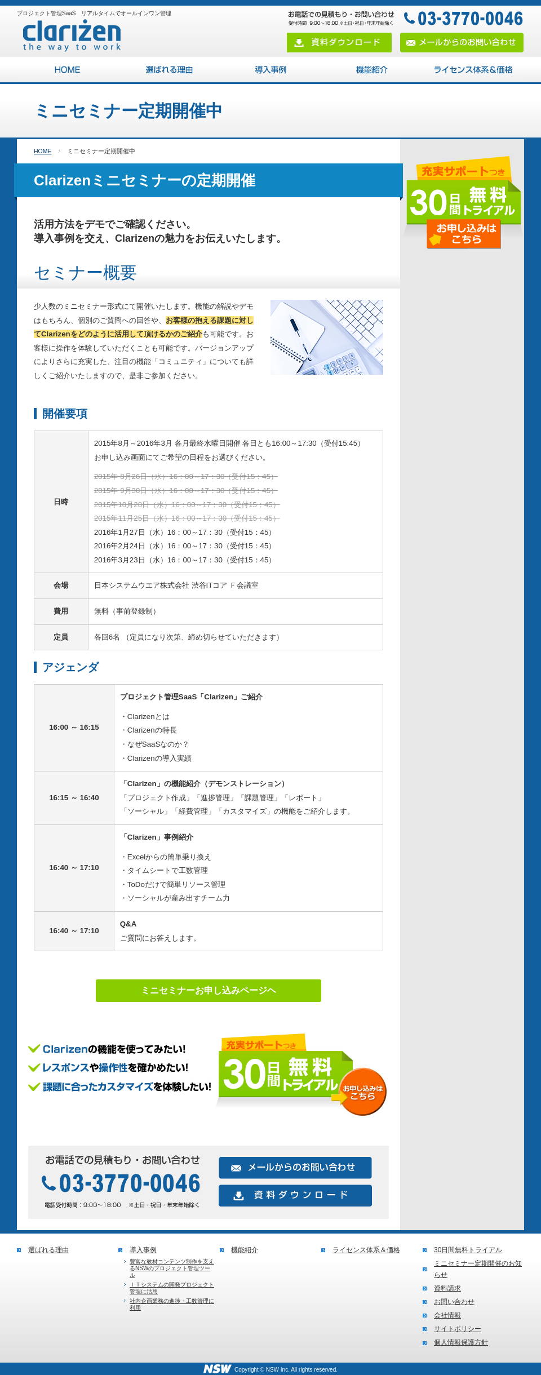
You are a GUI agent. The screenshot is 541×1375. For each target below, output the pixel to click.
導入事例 (270, 69)
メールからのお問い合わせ (462, 42)
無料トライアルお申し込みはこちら (208, 1079)
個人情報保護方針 (461, 1342)
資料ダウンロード (339, 42)
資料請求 (447, 1288)
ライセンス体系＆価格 (473, 69)
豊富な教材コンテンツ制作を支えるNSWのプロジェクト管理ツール (172, 1268)
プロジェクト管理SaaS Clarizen (67, 69)
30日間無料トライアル (468, 1250)
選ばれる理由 (169, 69)
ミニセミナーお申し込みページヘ (208, 990)
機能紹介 (372, 69)
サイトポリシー (457, 1329)
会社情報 (447, 1315)
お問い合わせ (454, 1302)
